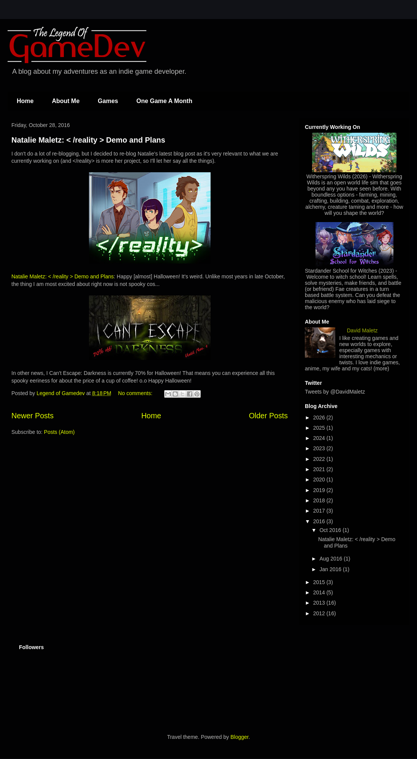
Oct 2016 (330, 530)
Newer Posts (32, 415)
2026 (320, 417)
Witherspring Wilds (328, 176)
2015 (320, 582)
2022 (320, 459)
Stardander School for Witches (341, 271)
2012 (320, 613)
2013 (320, 603)
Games (108, 101)
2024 (320, 438)
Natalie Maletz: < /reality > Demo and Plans (88, 140)
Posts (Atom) (59, 432)
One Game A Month (164, 101)
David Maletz (362, 330)
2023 (320, 448)
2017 (320, 511)
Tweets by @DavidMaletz (335, 392)
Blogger (239, 737)
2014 (320, 592)
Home (25, 101)
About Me (65, 101)
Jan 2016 (331, 569)
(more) (381, 368)
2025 (320, 428)
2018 (320, 500)
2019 (320, 490)
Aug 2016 (331, 559)
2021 (320, 469)
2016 (320, 521)
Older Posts (268, 415)
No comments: (136, 393)
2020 (320, 479)
